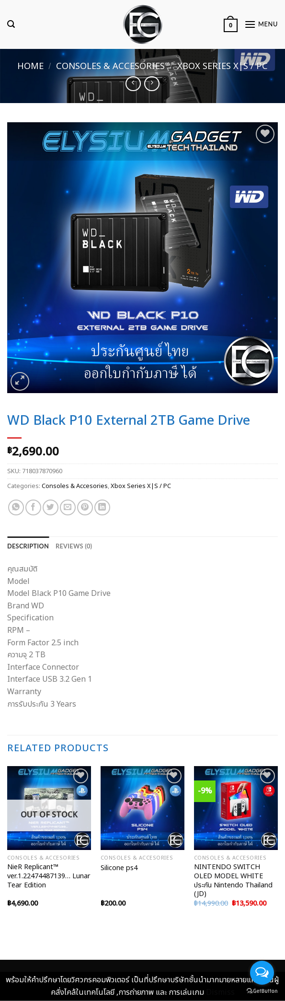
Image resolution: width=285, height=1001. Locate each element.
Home (30, 66)
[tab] (28, 546)
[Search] (11, 24)
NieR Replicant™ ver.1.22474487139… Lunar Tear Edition (49, 876)
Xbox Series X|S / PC (222, 66)
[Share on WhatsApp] (16, 507)
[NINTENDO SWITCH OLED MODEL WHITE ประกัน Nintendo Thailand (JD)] (236, 808)
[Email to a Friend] (68, 507)
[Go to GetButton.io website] (262, 991)
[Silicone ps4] (142, 808)
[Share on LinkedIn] (102, 507)
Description (28, 546)
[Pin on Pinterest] (85, 507)
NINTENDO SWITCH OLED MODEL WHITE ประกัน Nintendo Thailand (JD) (233, 881)
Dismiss (220, 992)
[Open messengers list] (262, 973)
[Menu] (261, 24)
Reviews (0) (74, 546)
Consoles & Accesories (110, 66)
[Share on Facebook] (33, 507)
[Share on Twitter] (50, 507)
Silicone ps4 (119, 868)
